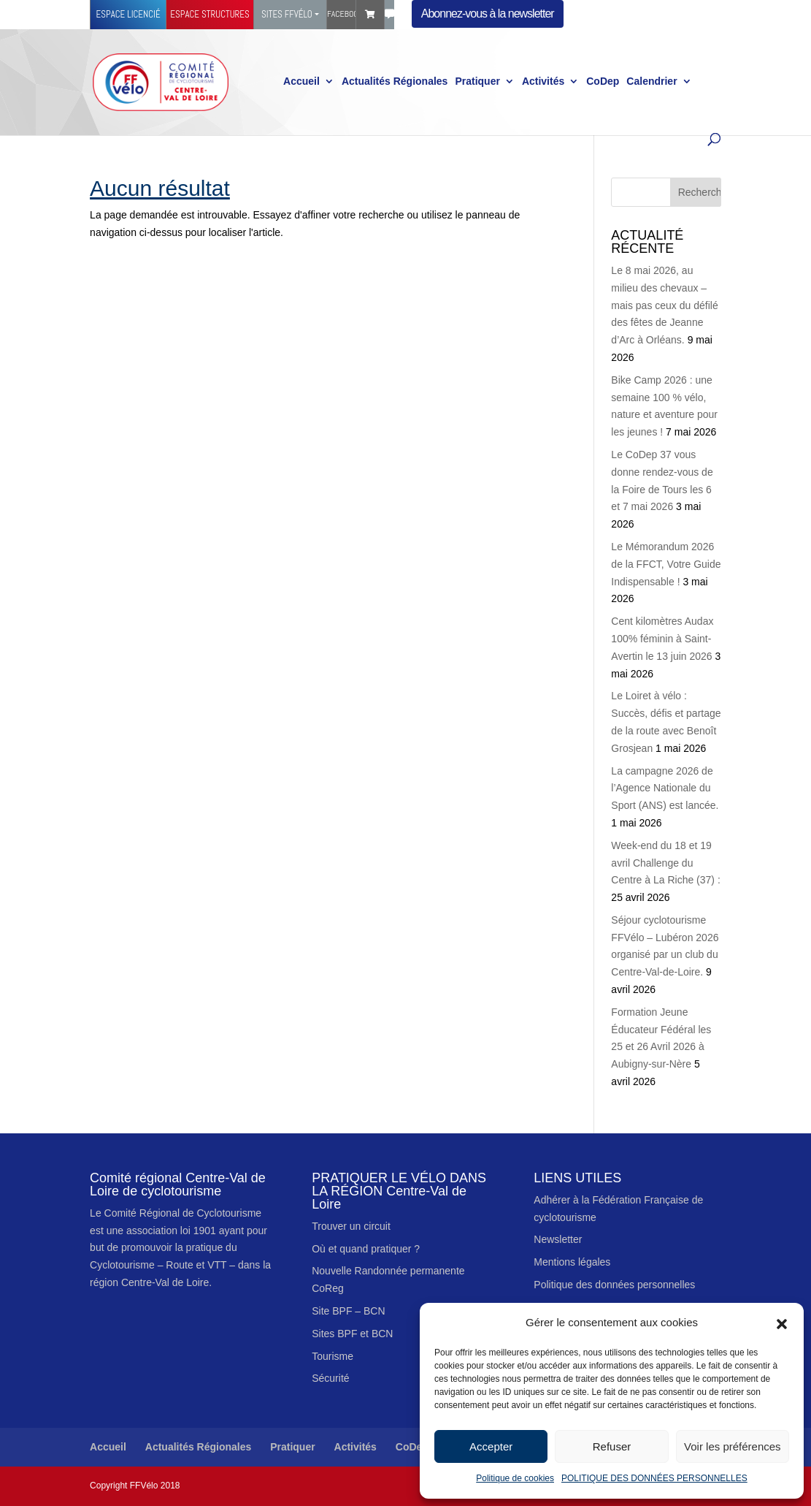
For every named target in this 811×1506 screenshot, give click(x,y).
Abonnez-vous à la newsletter (487, 13)
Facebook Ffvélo (341, 14)
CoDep (602, 82)
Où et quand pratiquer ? (366, 1249)
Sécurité (330, 1378)
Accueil (301, 82)
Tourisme (332, 1356)
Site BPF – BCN (348, 1311)
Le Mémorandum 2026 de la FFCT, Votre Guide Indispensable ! (665, 564)
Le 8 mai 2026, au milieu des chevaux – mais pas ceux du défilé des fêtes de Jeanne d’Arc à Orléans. (664, 305)
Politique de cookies (515, 1478)
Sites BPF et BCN (352, 1333)
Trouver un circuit (351, 1226)
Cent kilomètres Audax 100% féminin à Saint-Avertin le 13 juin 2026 (662, 638)
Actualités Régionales (395, 82)
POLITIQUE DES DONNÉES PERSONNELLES (654, 1478)
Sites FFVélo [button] (286, 14)
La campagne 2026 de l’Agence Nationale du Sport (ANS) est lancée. (664, 788)
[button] (782, 1322)
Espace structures (209, 14)
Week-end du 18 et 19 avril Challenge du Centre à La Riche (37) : (665, 863)
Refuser (612, 1446)
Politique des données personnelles (614, 1284)
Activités (543, 82)
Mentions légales (572, 1262)
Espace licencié (128, 14)
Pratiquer (477, 82)
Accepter (490, 1446)
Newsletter (558, 1239)
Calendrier (651, 82)
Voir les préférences (732, 1446)
